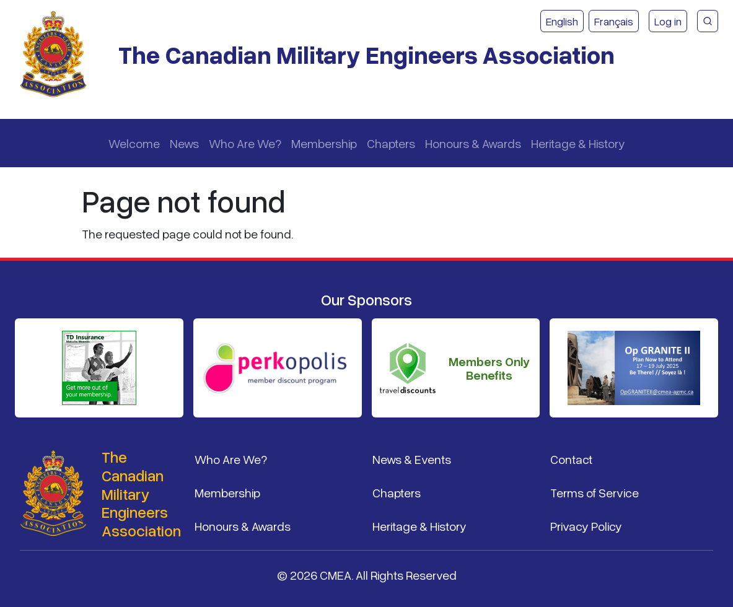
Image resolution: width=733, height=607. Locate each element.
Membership (324, 143)
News (184, 143)
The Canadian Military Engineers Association (366, 54)
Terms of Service (594, 492)
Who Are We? (245, 143)
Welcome (134, 143)
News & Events (411, 459)
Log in (668, 21)
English (562, 21)
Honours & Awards (473, 143)
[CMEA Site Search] (707, 21)
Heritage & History (578, 143)
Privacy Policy (586, 525)
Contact (571, 459)
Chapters (391, 143)
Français (613, 21)
